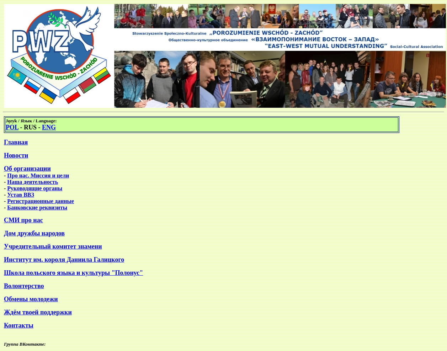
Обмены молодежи (31, 299)
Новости (16, 155)
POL (12, 127)
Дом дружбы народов (34, 233)
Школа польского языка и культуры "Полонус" (73, 272)
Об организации (27, 168)
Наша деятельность (32, 182)
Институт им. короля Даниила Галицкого (64, 259)
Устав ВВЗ (20, 195)
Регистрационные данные (40, 201)
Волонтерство (24, 285)
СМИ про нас (23, 220)
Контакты (18, 325)
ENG (49, 127)
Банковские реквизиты (37, 207)
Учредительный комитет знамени (53, 246)
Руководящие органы (34, 188)
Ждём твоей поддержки (38, 312)
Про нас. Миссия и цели (38, 175)
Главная (16, 142)
